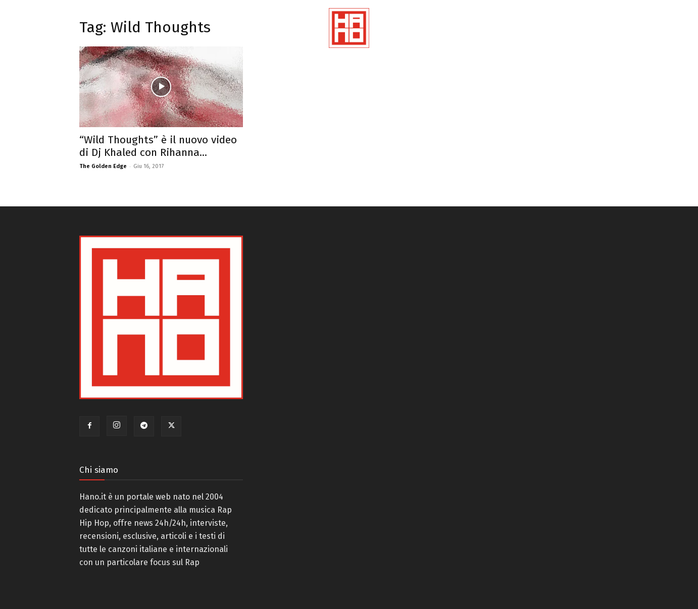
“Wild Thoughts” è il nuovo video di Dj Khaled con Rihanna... (158, 146)
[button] (678, 40)
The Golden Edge (103, 166)
